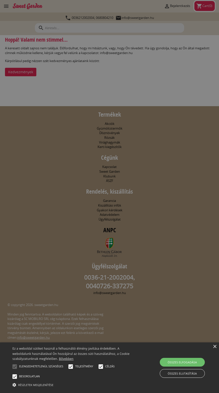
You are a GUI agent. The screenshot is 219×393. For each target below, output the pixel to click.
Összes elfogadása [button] (182, 362)
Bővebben (66, 359)
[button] (15, 367)
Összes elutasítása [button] (182, 373)
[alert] (109, 196)
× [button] (215, 347)
